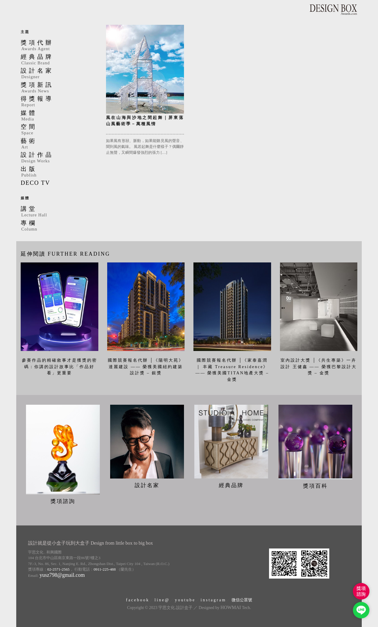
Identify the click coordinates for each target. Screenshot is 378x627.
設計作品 (59, 157)
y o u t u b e (184, 600)
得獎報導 (59, 101)
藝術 (59, 144)
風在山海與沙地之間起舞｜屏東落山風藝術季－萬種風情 (145, 120)
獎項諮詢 (62, 501)
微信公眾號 (242, 600)
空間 (59, 129)
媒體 (59, 116)
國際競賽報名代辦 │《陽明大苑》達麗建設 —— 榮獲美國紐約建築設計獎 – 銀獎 (146, 366)
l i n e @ (161, 600)
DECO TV (35, 182)
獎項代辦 (59, 45)
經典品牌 (59, 59)
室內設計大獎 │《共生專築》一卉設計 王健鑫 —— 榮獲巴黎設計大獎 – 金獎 (319, 366)
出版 (59, 172)
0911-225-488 (105, 569)
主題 (25, 32)
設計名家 (59, 73)
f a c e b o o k (137, 600)
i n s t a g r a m (213, 600)
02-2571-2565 (58, 569)
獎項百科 (315, 486)
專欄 (59, 226)
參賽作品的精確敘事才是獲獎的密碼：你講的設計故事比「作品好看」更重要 (59, 366)
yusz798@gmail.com (62, 575)
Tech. (236, 607)
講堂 (59, 211)
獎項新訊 (59, 87)
